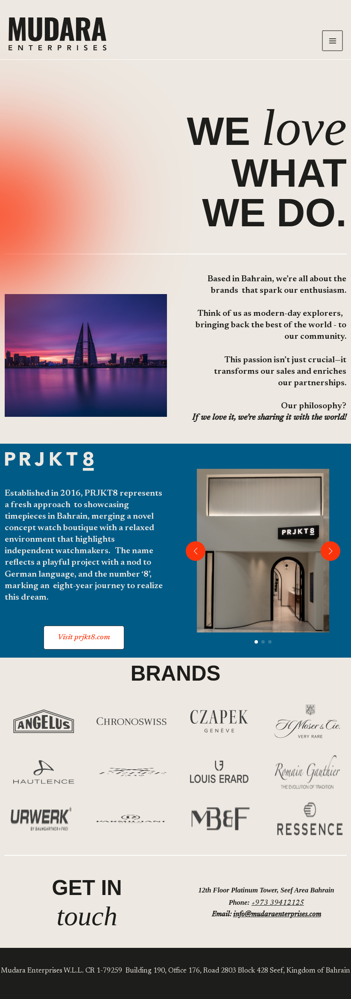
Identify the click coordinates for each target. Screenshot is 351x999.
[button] (84, 638)
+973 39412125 (278, 903)
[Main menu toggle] (332, 41)
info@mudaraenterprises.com (277, 914)
